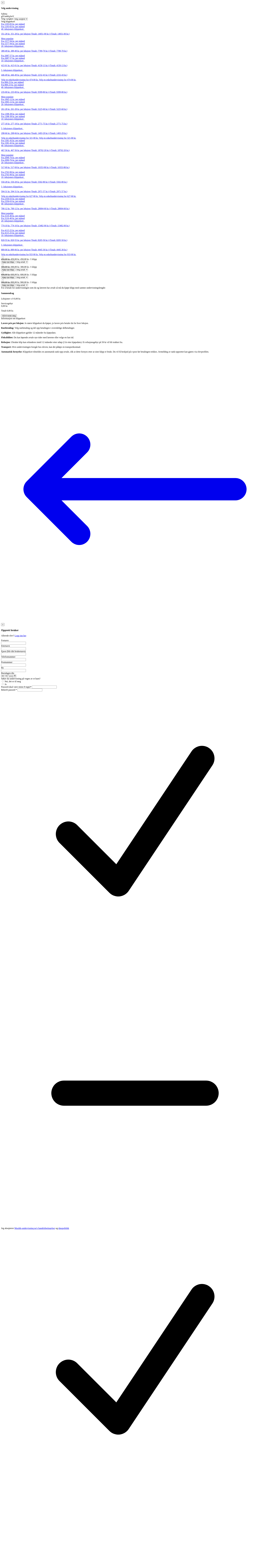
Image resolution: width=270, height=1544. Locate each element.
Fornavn (5, 640)
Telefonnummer (8, 657)
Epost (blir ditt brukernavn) (13, 651)
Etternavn (5, 646)
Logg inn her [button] (20, 635)
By (2, 668)
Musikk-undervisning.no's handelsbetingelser (34, 1228)
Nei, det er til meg (11, 682)
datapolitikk (63, 1228)
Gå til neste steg (9, 316)
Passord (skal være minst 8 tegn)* (16, 687)
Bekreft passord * (9, 690)
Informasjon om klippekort (13, 318)
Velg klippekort (8, 21)
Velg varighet (7, 19)
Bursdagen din (7, 673)
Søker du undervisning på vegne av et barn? (20, 679)
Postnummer (6, 662)
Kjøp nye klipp (8, 262)
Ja (4, 684)
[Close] (2, 2)
